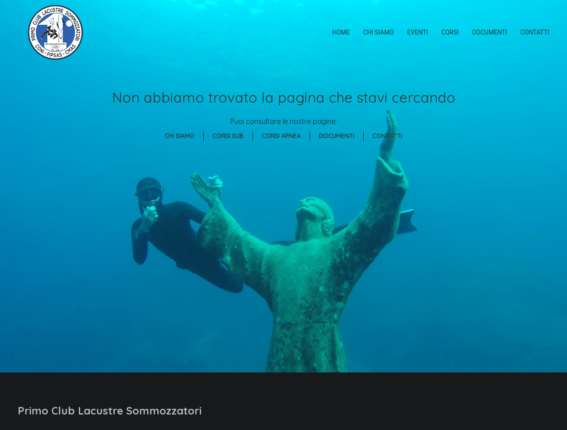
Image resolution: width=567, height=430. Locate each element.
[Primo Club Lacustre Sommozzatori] (55, 32)
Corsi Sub (228, 136)
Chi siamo (378, 32)
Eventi (417, 32)
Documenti (489, 32)
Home (341, 32)
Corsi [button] (450, 32)
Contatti (534, 32)
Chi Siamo (179, 136)
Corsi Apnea (281, 136)
